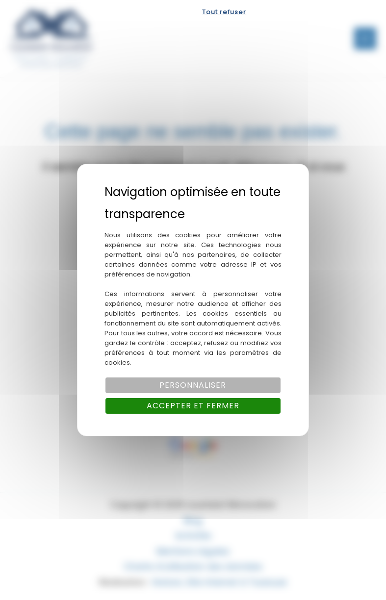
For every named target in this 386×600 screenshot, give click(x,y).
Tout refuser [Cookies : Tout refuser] (224, 12)
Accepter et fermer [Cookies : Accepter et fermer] (193, 405)
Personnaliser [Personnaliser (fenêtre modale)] (192, 385)
